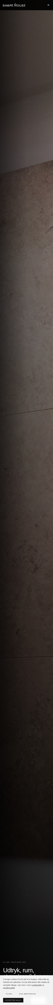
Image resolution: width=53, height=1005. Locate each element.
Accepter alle (13, 1000)
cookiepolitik (37, 985)
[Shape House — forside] (14, 5)
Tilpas (9, 994)
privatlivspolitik (9, 988)
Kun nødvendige (27, 994)
